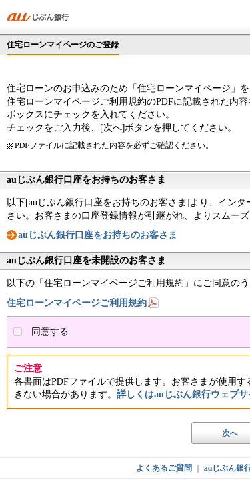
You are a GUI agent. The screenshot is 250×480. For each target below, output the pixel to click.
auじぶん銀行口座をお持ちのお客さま (97, 235)
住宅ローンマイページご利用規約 (77, 303)
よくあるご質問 (164, 468)
